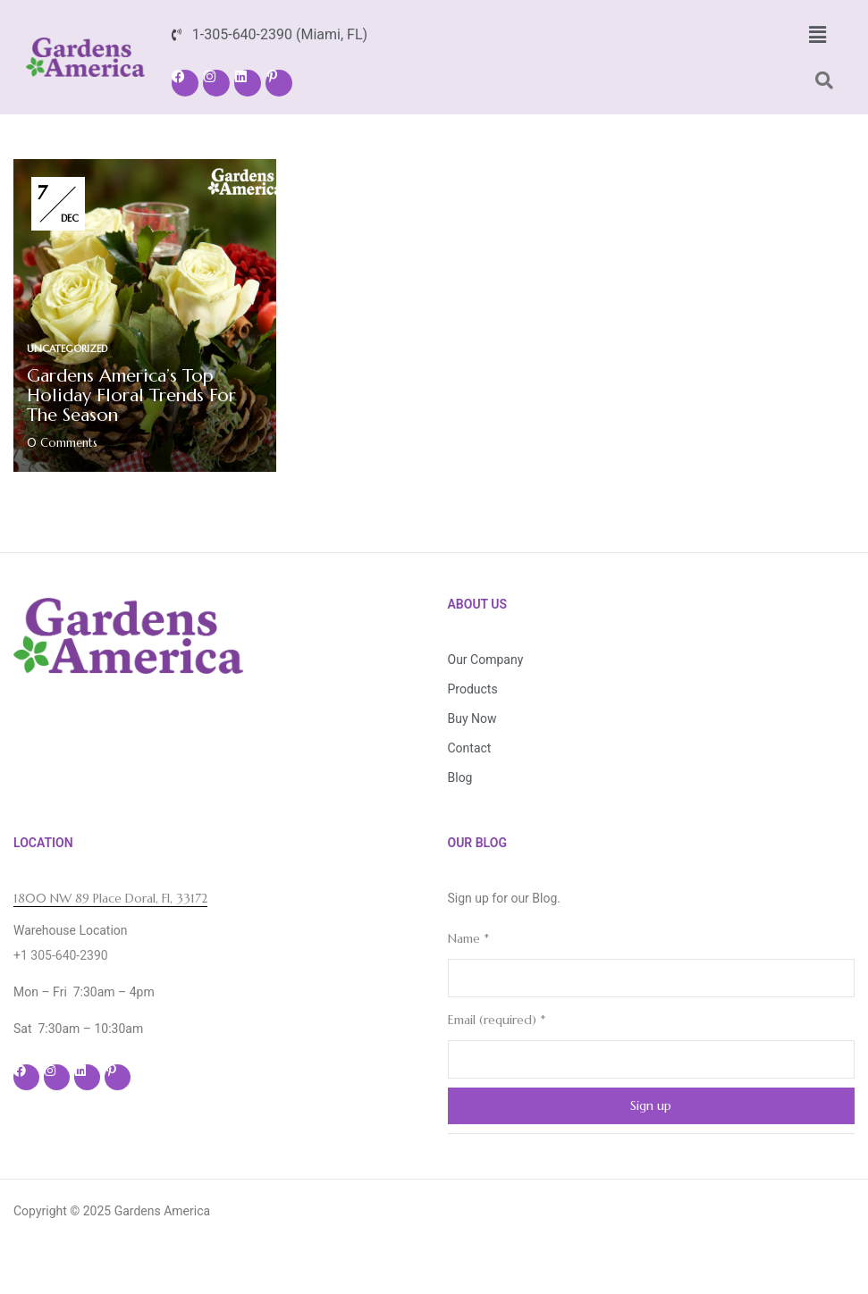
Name (468, 938)
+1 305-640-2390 (60, 955)
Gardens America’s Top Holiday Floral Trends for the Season (131, 395)
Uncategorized (67, 348)
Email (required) (496, 1020)
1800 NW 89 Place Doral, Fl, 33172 (110, 898)
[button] (817, 35)
